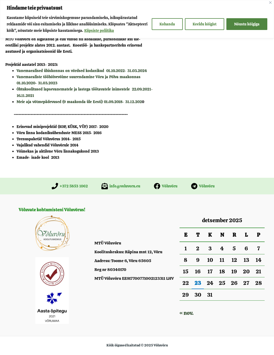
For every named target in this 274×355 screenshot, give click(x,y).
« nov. (186, 312)
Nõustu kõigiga (247, 24)
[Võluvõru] (165, 186)
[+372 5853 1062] (70, 186)
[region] (137, 19)
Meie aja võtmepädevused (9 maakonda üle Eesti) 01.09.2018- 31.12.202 (79, 101)
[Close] (270, 2)
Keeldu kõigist (204, 24)
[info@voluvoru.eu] (120, 186)
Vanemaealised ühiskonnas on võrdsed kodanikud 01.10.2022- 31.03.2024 (82, 70)
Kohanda (167, 24)
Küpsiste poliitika (99, 30)
